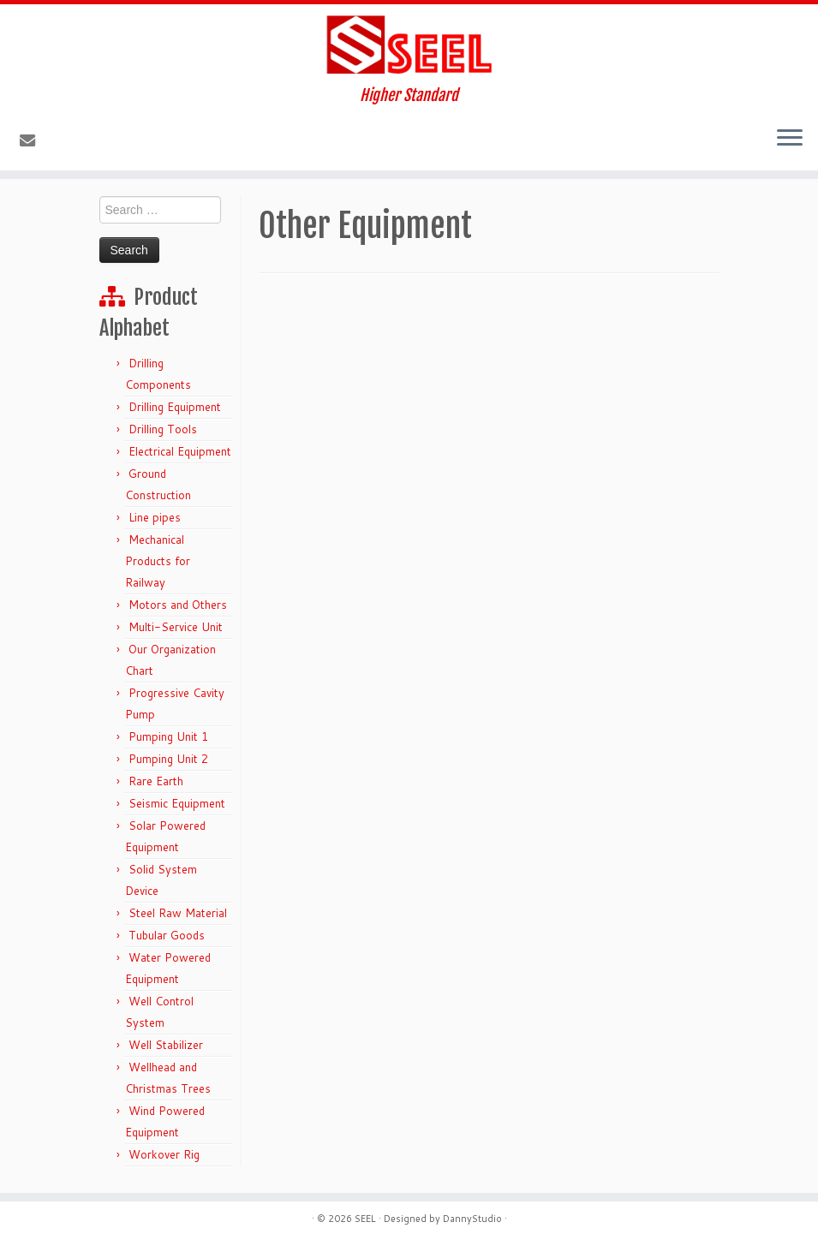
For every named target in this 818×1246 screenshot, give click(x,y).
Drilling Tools (162, 429)
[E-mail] (33, 140)
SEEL (365, 1218)
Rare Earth (155, 781)
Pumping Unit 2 (168, 758)
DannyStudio (472, 1218)
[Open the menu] (790, 139)
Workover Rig (164, 1154)
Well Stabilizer (165, 1044)
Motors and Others (177, 604)
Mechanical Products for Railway (157, 561)
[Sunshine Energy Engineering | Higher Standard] (409, 45)
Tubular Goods (166, 935)
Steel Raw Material (177, 913)
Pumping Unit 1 (168, 736)
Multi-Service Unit (175, 627)
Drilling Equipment (174, 406)
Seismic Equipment (176, 803)
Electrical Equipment (179, 451)
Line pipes (154, 517)
